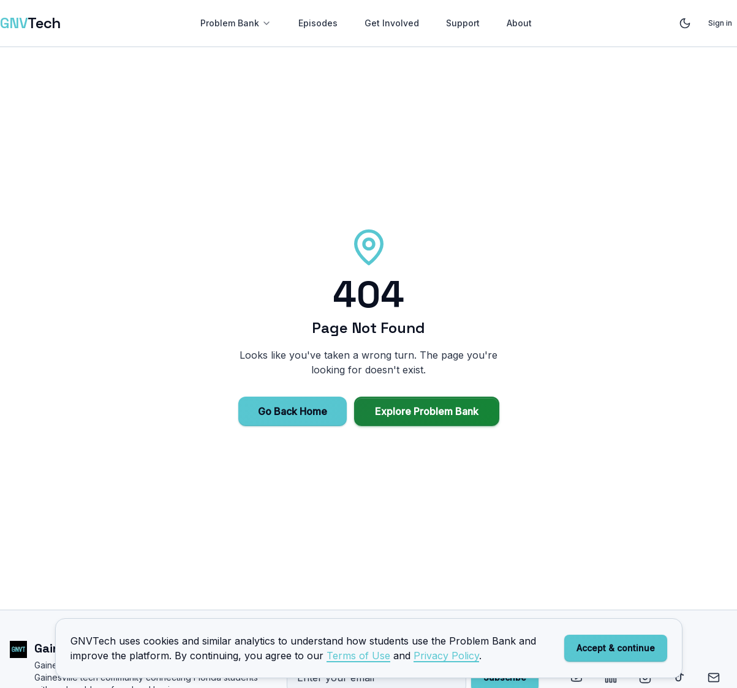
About (519, 23)
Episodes (318, 23)
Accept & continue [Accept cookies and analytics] (615, 648)
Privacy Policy (446, 655)
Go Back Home (292, 411)
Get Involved (392, 23)
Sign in (720, 23)
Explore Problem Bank (426, 411)
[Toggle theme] (684, 23)
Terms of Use (358, 655)
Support (463, 23)
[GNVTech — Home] (30, 23)
